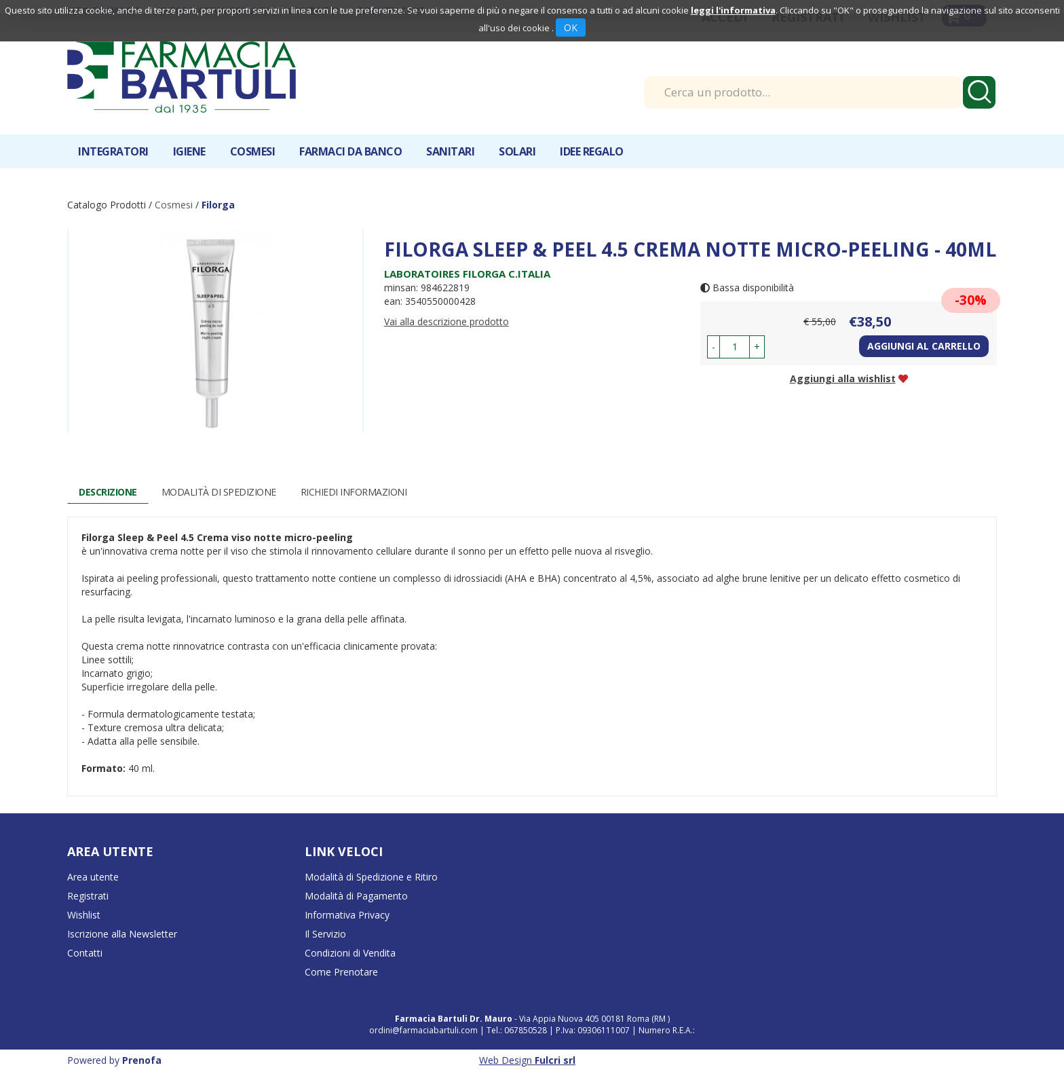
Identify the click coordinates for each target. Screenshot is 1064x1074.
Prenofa (142, 1060)
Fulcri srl (555, 1060)
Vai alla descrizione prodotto (446, 321)
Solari (517, 151)
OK (570, 27)
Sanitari (450, 151)
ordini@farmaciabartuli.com (423, 1030)
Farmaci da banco (350, 151)
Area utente (93, 876)
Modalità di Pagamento (356, 895)
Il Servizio (325, 933)
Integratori (113, 151)
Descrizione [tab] (108, 491)
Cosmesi (253, 151)
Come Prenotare (341, 971)
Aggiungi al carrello (924, 345)
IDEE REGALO (592, 151)
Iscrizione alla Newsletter (122, 933)
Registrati (88, 895)
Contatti (84, 952)
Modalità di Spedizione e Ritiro (371, 876)
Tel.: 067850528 (518, 1030)
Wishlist (83, 914)
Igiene (189, 151)
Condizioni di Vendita (350, 952)
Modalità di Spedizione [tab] (219, 491)
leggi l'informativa (733, 10)
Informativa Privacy (347, 914)
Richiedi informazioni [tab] (354, 491)
